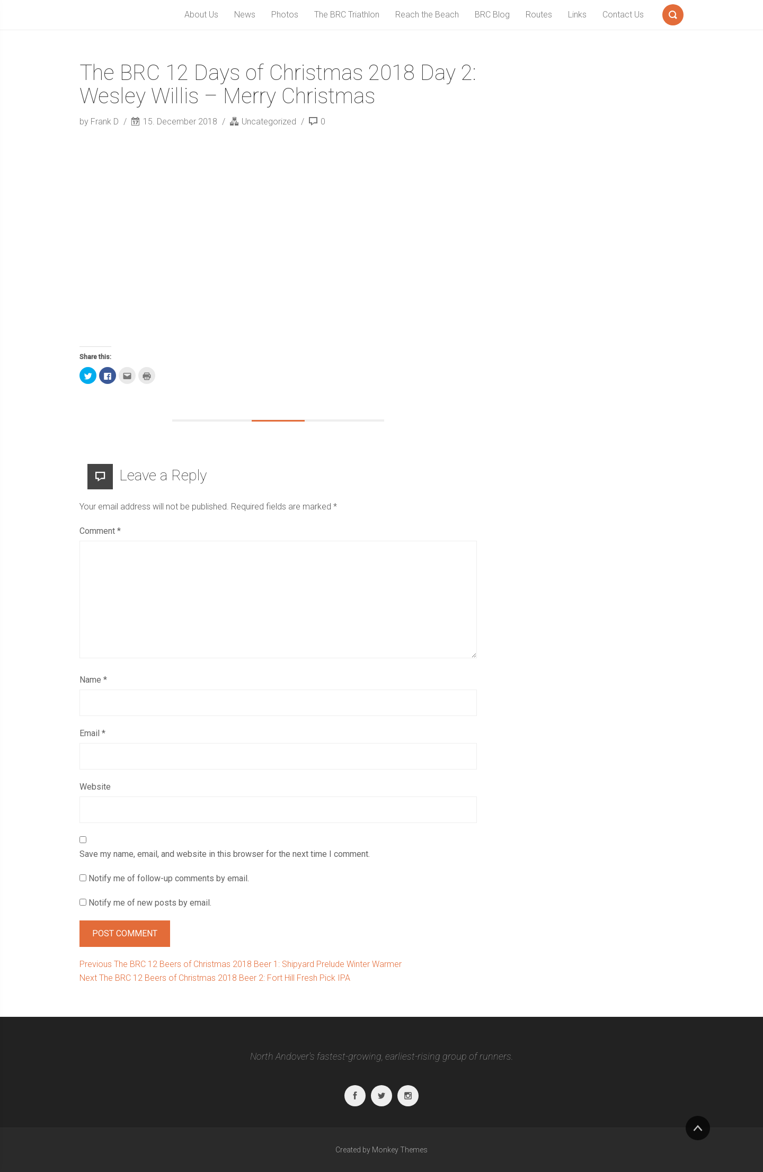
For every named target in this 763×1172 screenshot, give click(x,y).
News (244, 15)
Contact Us (623, 15)
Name (93, 680)
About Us (201, 15)
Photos (284, 15)
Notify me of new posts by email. (149, 903)
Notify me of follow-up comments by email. (168, 878)
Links (577, 15)
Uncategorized (269, 122)
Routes (539, 15)
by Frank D (100, 122)
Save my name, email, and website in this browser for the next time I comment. (224, 854)
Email (92, 733)
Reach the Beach (427, 15)
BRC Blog (492, 15)
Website (95, 787)
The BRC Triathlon (346, 15)
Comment (100, 531)
